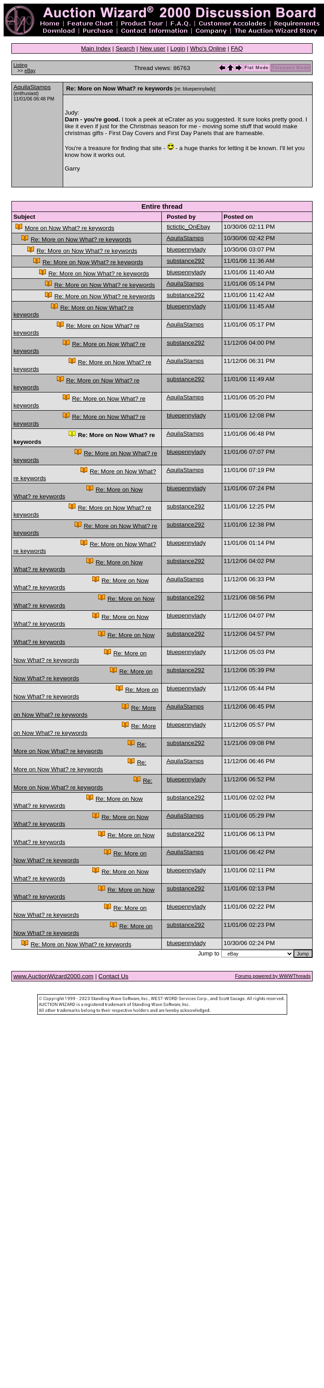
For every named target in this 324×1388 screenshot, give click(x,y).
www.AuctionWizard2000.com (53, 976)
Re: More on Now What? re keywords (80, 239)
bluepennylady (186, 249)
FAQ (237, 48)
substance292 (185, 260)
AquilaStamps (31, 87)
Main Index (95, 48)
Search (125, 48)
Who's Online (208, 48)
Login (177, 48)
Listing (20, 65)
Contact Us (114, 976)
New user (152, 48)
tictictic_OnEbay (188, 226)
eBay (30, 70)
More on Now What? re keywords (69, 228)
